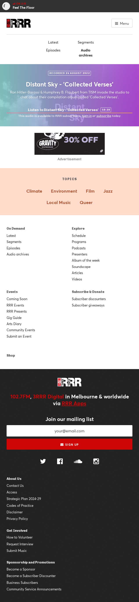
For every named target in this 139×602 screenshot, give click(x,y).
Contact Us (15, 485)
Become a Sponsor (21, 569)
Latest (53, 42)
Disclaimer (15, 512)
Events (12, 292)
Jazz (108, 191)
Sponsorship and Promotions (31, 562)
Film (90, 191)
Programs (79, 241)
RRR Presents (17, 311)
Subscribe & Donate (88, 292)
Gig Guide (14, 317)
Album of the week (86, 260)
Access (12, 492)
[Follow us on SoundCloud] (78, 461)
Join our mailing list (69, 418)
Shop (11, 355)
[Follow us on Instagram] (96, 461)
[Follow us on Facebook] (60, 461)
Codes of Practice (20, 505)
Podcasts (79, 248)
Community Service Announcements (34, 589)
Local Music (59, 202)
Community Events (21, 330)
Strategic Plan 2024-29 (24, 498)
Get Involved (17, 531)
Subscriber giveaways (88, 305)
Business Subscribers (22, 582)
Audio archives (85, 52)
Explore (78, 229)
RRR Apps (74, 403)
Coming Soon (17, 299)
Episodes (53, 50)
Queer (86, 202)
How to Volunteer (19, 537)
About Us (14, 479)
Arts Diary (14, 324)
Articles (77, 273)
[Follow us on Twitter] (43, 462)
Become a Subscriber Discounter (31, 576)
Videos (77, 279)
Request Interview (20, 544)
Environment (64, 191)
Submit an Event (19, 336)
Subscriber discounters (89, 299)
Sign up (69, 445)
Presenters (79, 254)
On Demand (16, 229)
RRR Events (15, 305)
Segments (86, 42)
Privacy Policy (17, 518)
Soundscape (81, 266)
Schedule (79, 235)
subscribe (103, 116)
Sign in (87, 116)
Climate (34, 191)
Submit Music (17, 550)
